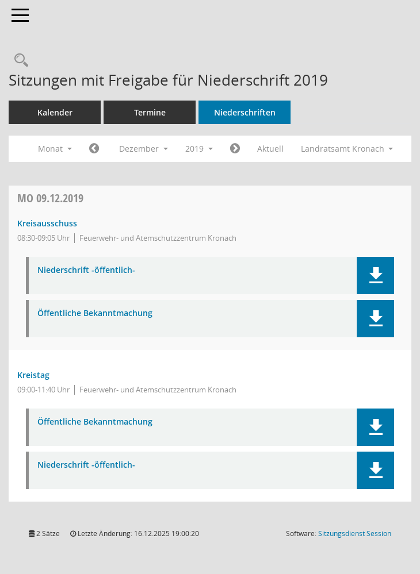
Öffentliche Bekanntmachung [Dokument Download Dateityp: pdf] (94, 313)
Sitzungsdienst (354, 533)
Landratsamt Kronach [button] (347, 148)
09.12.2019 (50, 198)
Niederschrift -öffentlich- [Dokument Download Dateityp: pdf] (86, 270)
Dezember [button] (143, 148)
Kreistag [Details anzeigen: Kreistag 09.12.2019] (33, 374)
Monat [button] (55, 148)
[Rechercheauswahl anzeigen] (18, 60)
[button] (375, 275)
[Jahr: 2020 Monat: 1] (235, 148)
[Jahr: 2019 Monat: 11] (94, 148)
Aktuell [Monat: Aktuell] (270, 148)
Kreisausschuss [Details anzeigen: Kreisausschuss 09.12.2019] (47, 223)
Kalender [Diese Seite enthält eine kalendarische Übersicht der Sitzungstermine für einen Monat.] (54, 112)
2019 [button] (199, 148)
